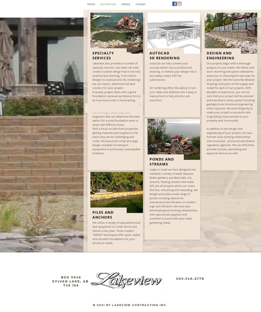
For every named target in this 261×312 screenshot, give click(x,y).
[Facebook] (174, 4)
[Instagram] (179, 4)
